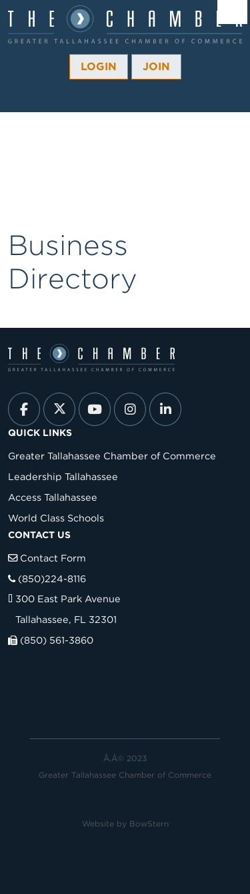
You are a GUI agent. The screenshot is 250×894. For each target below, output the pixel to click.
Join (156, 66)
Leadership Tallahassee (63, 476)
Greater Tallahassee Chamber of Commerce (112, 455)
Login (99, 66)
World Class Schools (56, 517)
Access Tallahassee (52, 497)
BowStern (149, 824)
